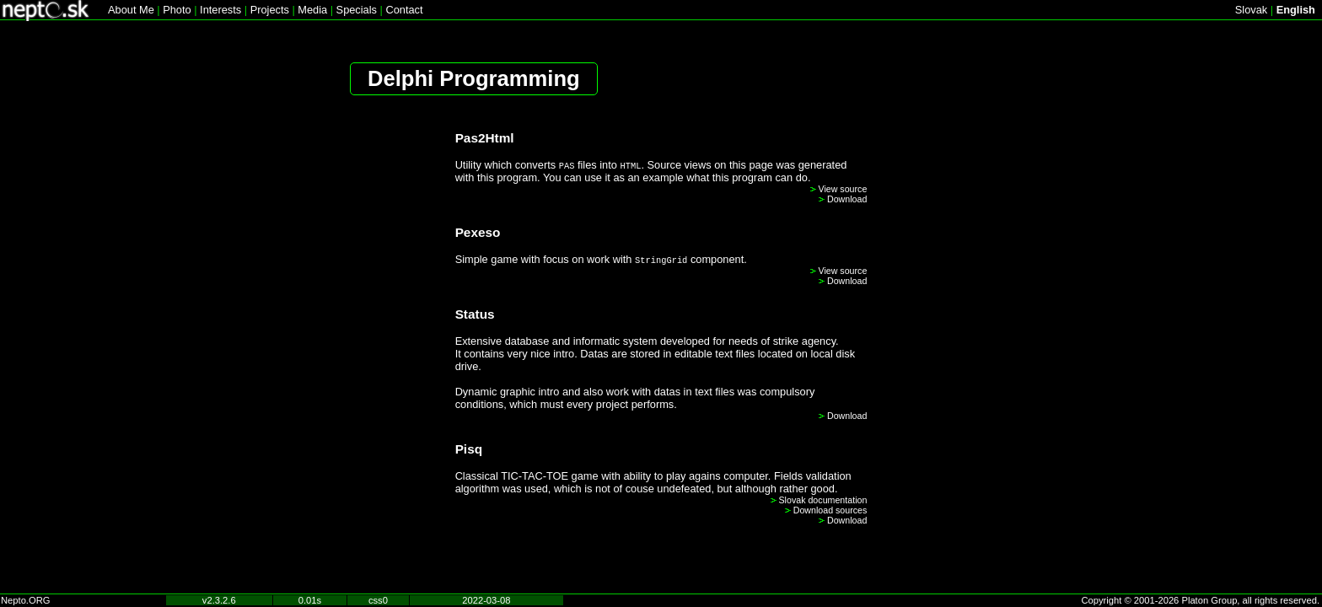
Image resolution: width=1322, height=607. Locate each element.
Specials (356, 9)
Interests (220, 9)
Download (847, 199)
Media (312, 9)
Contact (403, 9)
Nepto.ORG (25, 600)
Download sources (830, 510)
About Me (131, 9)
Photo (177, 9)
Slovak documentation (823, 500)
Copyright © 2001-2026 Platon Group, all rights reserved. (1201, 600)
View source (843, 189)
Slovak (1251, 9)
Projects (269, 9)
